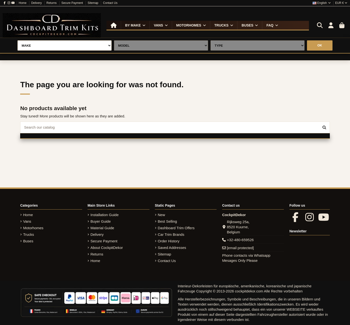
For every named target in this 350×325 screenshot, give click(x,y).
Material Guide (102, 228)
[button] (135, 25)
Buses (28, 241)
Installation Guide (104, 215)
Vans (27, 221)
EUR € (341, 3)
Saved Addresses (172, 248)
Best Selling (167, 221)
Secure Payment (72, 3)
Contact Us (110, 3)
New (161, 215)
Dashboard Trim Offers (176, 228)
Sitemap (93, 3)
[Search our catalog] (324, 127)
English (322, 3)
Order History (168, 241)
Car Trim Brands (171, 234)
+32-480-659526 (240, 240)
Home (23, 3)
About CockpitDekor (106, 248)
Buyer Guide (100, 221)
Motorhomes (33, 228)
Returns (51, 3)
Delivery (37, 3)
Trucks (28, 234)
